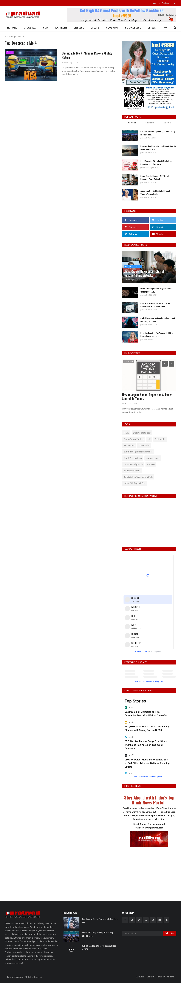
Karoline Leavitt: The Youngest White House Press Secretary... (156, 334)
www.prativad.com (154, 827)
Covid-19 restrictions (133, 458)
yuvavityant (144, 168)
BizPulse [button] (80, 27)
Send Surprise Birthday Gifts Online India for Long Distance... (156, 162)
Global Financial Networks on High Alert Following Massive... (157, 320)
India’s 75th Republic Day (135, 483)
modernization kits (132, 470)
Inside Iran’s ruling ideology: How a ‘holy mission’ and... (157, 133)
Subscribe (169, 933)
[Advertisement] (149, 872)
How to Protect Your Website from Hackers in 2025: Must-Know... (155, 305)
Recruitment (129, 445)
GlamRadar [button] (113, 27)
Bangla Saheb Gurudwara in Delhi (138, 477)
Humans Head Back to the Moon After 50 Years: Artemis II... (158, 148)
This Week (131, 122)
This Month (149, 122)
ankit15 (124, 404)
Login (155, 3)
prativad (65, 63)
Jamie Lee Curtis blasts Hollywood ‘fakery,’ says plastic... (155, 192)
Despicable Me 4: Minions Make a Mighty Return (87, 55)
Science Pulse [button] (134, 27)
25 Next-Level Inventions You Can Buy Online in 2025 (99, 947)
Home (7, 36)
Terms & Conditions (165, 976)
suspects (151, 464)
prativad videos (152, 458)
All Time (167, 122)
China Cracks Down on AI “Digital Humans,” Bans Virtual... (154, 177)
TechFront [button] (62, 27)
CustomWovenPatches (134, 439)
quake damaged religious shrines (138, 452)
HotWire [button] (13, 27)
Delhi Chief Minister (141, 433)
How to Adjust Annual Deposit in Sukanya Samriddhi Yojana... (147, 396)
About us (140, 976)
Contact (150, 976)
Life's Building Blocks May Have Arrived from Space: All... (157, 290)
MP (149, 439)
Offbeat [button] (153, 27)
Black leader (160, 439)
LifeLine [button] (96, 27)
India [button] (46, 27)
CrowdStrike (144, 445)
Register (165, 3)
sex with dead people (133, 464)
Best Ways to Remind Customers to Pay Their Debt (100, 921)
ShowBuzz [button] (31, 27)
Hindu (126, 433)
